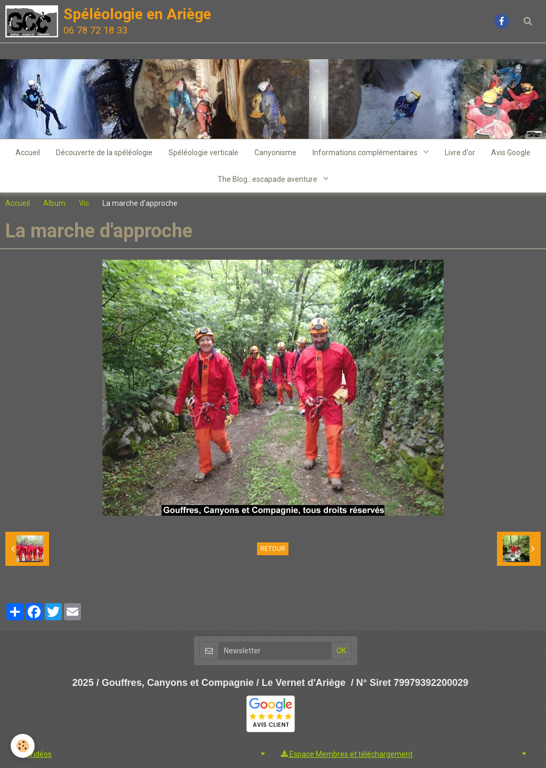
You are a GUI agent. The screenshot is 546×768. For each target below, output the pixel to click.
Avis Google (511, 152)
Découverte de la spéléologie (104, 152)
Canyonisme (275, 152)
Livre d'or (460, 152)
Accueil (27, 152)
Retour (272, 549)
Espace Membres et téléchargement (347, 754)
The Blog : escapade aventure (268, 179)
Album (54, 203)
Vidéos (36, 754)
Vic (84, 203)
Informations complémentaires (365, 152)
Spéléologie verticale (203, 152)
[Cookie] (23, 746)
